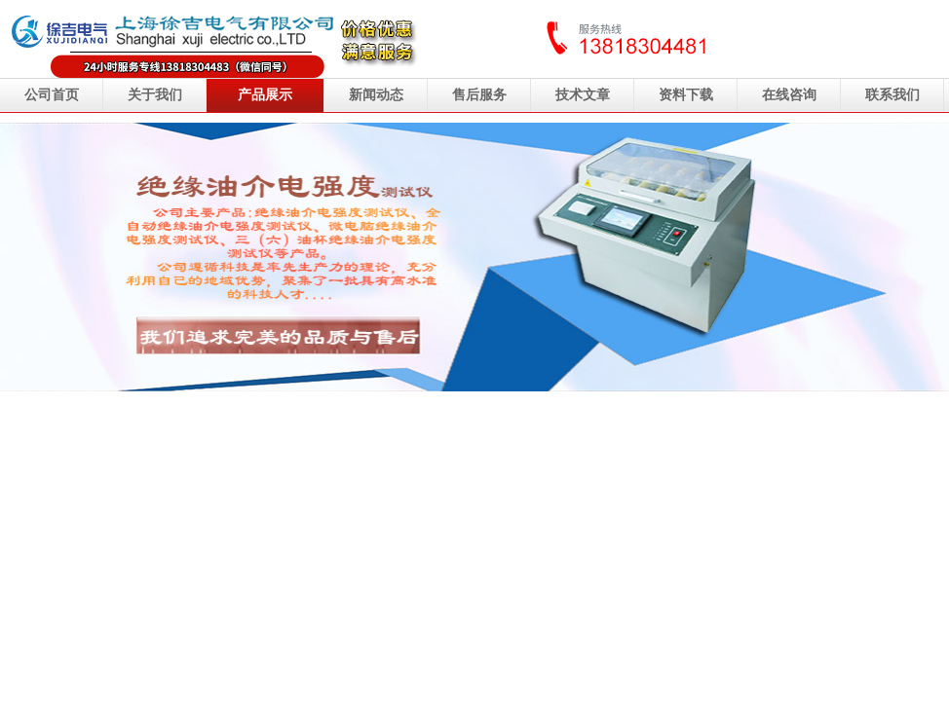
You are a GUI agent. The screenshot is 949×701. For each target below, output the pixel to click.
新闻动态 (376, 95)
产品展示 (265, 95)
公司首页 (51, 95)
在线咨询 (789, 95)
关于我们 (155, 95)
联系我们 (892, 95)
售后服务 (479, 95)
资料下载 (686, 95)
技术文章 (582, 95)
